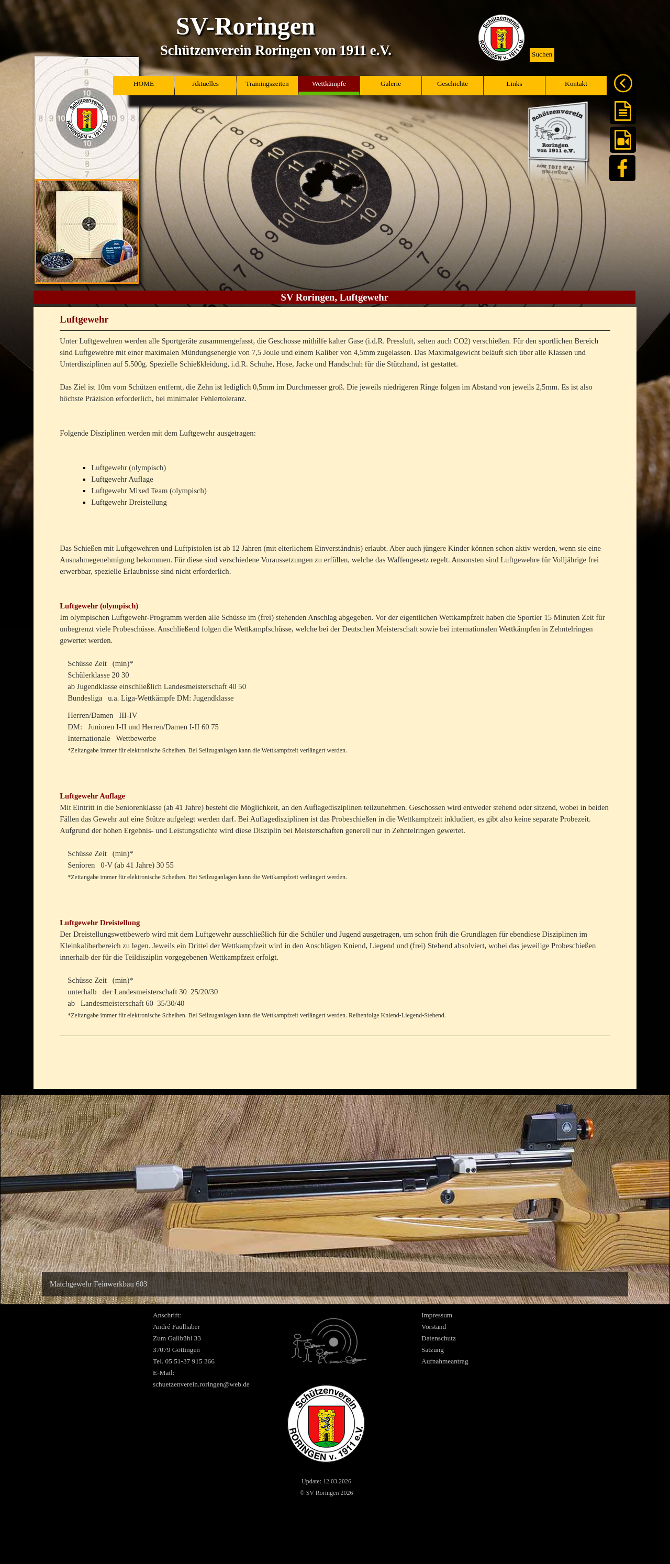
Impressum (436, 1315)
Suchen (542, 54)
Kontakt (576, 83)
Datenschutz (438, 1338)
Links (514, 83)
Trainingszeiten (266, 83)
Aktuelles (205, 83)
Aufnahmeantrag (444, 1361)
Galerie (391, 83)
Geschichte (452, 83)
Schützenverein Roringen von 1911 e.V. (276, 50)
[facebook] (622, 168)
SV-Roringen (245, 26)
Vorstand (433, 1326)
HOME (143, 83)
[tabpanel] (335, 687)
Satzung (432, 1350)
